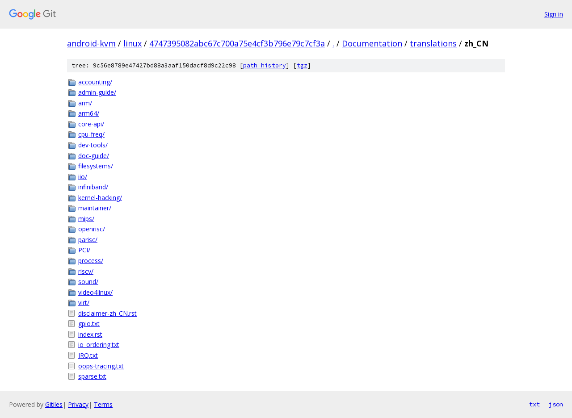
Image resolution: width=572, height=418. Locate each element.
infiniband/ (93, 187)
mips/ (86, 218)
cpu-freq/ (91, 134)
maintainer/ (94, 208)
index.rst (90, 334)
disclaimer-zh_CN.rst (107, 313)
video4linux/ (95, 292)
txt (534, 404)
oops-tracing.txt (101, 366)
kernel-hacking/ (100, 197)
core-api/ (91, 124)
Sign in (553, 14)
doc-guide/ (93, 155)
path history (264, 65)
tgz (302, 65)
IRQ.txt (88, 355)
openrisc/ (91, 229)
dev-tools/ (93, 145)
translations (433, 43)
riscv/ (85, 271)
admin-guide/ (97, 92)
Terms (103, 404)
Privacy (78, 404)
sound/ (88, 281)
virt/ (83, 302)
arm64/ (88, 113)
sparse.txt (92, 376)
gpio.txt (89, 323)
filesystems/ (95, 166)
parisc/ (87, 239)
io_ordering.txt (98, 344)
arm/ (85, 103)
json (556, 404)
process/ (90, 260)
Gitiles (54, 404)
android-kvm (91, 43)
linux (132, 43)
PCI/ (84, 250)
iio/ (82, 176)
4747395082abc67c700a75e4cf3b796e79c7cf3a (237, 43)
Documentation (372, 43)
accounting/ (95, 82)
